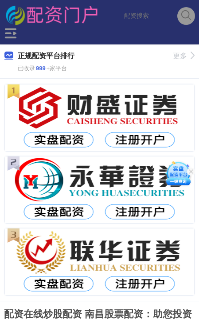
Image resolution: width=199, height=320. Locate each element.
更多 (184, 56)
